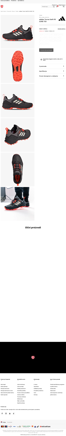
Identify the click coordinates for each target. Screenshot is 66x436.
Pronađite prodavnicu (38, 390)
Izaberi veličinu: (43, 28)
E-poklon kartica (53, 386)
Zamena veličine (20, 394)
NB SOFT (35, 434)
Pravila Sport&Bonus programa (57, 384)
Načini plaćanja (4, 386)
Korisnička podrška (21, 390)
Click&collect (53, 388)
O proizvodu (51, 66)
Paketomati (52, 390)
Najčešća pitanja (21, 403)
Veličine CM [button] (51, 31)
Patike (17, 11)
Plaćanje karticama (5, 388)
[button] (48, 6)
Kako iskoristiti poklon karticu (7, 392)
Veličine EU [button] (41, 31)
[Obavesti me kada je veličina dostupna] (41, 34)
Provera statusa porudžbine (23, 392)
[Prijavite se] (57, 6)
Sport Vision (3, 11)
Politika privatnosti (21, 388)
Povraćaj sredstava (21, 396)
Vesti (35, 392)
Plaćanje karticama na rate (7, 390)
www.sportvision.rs (27, 434)
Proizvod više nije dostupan (46, 50)
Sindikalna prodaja (38, 388)
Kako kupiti (3, 384)
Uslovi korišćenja (21, 384)
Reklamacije (20, 399)
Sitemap (35, 394)
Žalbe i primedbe (21, 401)
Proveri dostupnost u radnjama (51, 76)
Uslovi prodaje (20, 386)
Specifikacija (51, 71)
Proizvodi (9, 11)
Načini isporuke (4, 394)
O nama (35, 384)
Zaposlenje (36, 386)
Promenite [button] (9, 422)
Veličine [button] (46, 31)
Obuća (13, 11)
